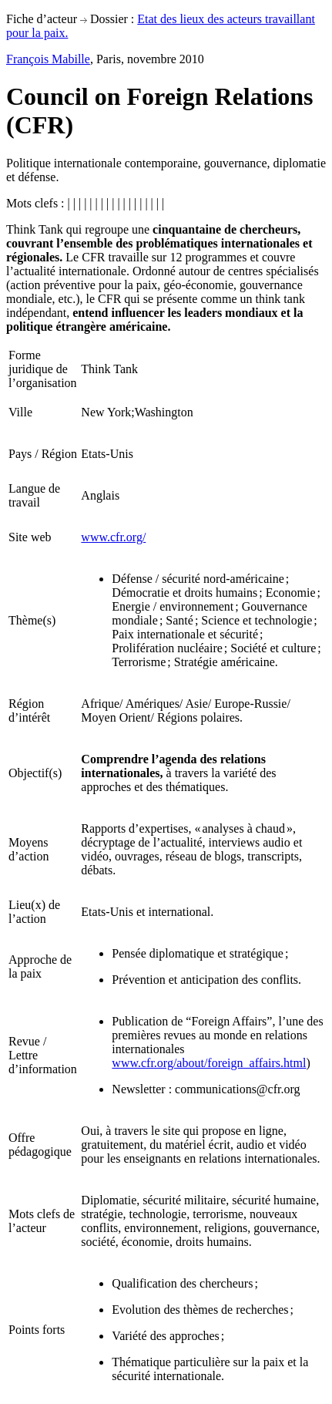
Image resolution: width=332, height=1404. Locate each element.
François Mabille (48, 59)
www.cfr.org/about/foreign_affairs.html (209, 1062)
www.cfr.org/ (113, 537)
